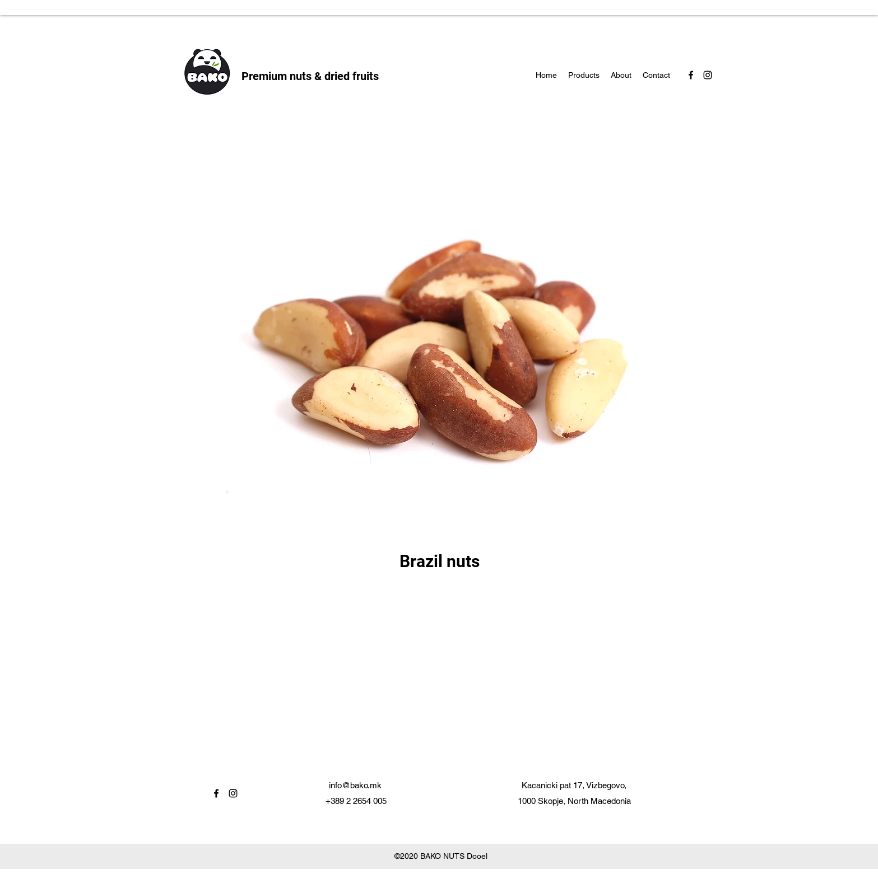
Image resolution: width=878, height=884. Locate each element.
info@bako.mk (355, 785)
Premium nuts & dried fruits (310, 76)
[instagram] (707, 75)
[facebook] (690, 75)
